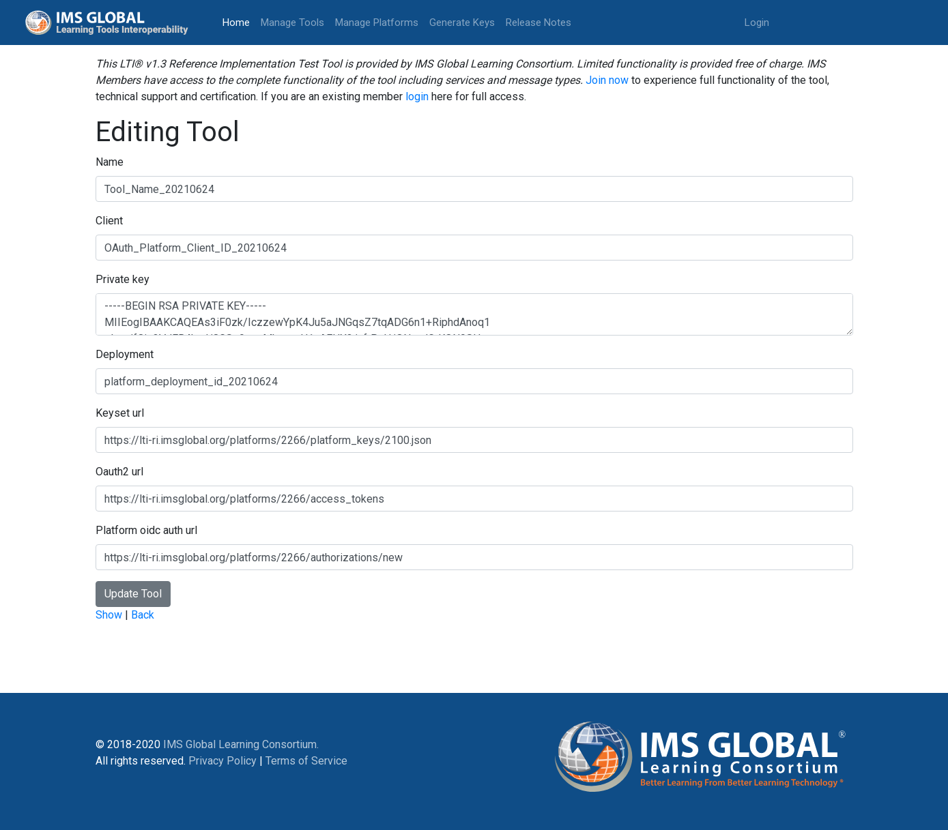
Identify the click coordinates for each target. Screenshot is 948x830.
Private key (122, 279)
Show (109, 614)
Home (238, 21)
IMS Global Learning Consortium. (241, 744)
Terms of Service (306, 760)
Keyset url (120, 412)
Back (142, 614)
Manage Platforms (376, 22)
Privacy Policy (222, 760)
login (417, 96)
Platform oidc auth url (146, 530)
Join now (607, 80)
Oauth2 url (119, 471)
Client (109, 220)
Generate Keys (462, 22)
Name (110, 161)
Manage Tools (292, 22)
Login (757, 22)
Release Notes (538, 22)
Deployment (125, 354)
